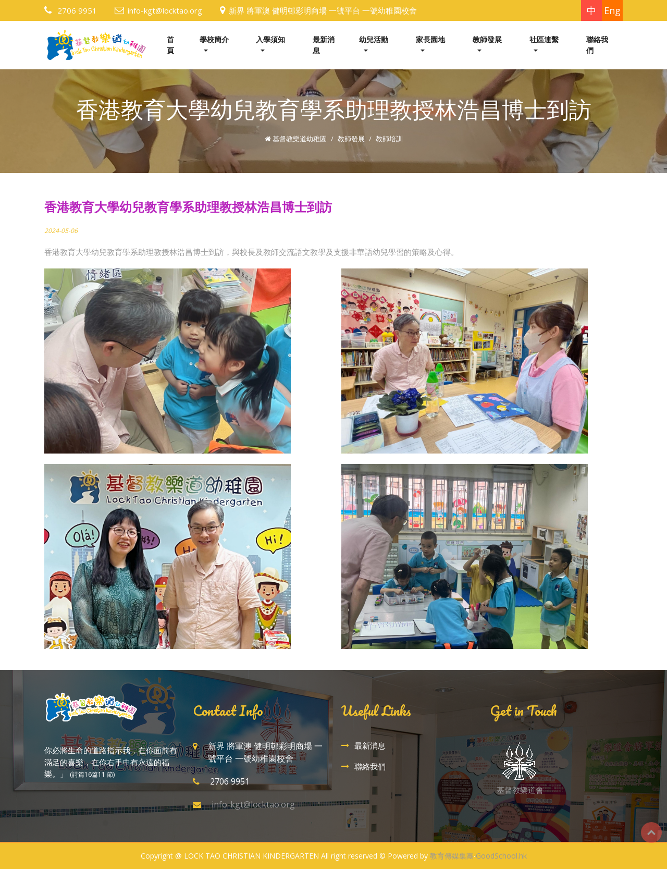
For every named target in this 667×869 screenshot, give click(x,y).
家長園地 (430, 39)
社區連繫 (544, 39)
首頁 (170, 44)
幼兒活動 (373, 39)
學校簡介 (214, 39)
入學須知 (270, 39)
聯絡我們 (597, 44)
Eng (612, 10)
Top (651, 832)
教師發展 (487, 39)
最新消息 (324, 44)
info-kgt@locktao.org (165, 10)
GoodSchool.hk (501, 856)
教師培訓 (389, 138)
